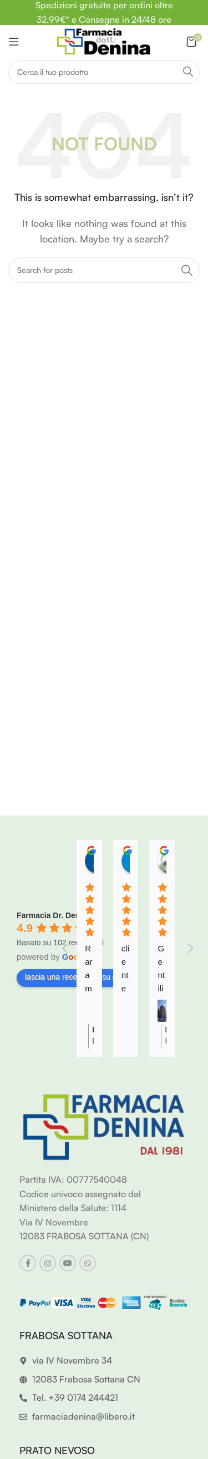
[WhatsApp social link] (87, 1263)
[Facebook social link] (27, 1263)
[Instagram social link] (47, 1263)
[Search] (104, 72)
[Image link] (104, 1126)
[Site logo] (104, 40)
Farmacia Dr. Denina (54, 915)
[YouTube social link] (67, 1263)
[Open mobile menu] (14, 42)
